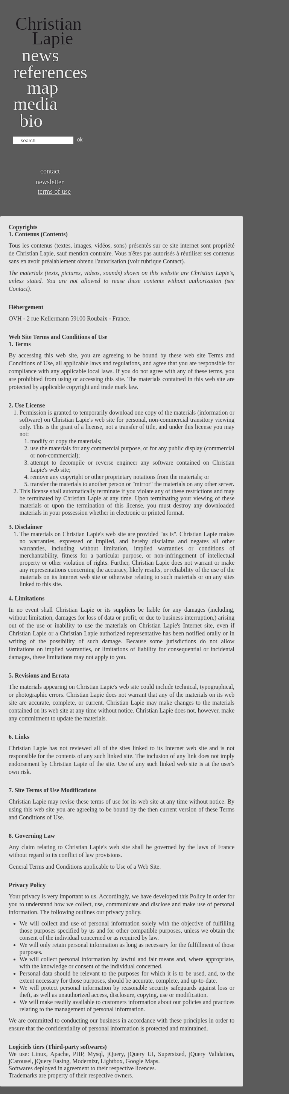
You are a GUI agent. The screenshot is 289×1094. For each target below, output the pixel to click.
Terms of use (54, 191)
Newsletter (50, 182)
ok (80, 140)
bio (31, 121)
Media (35, 104)
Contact (50, 171)
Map (42, 87)
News (40, 55)
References (50, 72)
